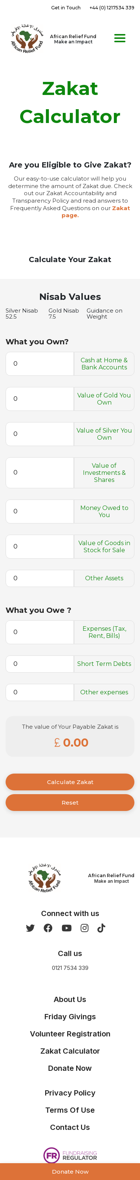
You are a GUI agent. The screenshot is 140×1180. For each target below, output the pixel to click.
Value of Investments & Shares (104, 472)
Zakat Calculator (70, 1051)
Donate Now (70, 1171)
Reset (70, 802)
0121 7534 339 (70, 967)
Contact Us (70, 1127)
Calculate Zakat (70, 782)
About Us (70, 999)
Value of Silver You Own (104, 434)
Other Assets (104, 578)
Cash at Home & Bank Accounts (104, 364)
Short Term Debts (104, 663)
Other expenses (104, 692)
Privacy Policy (70, 1092)
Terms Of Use (70, 1110)
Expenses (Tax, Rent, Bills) (104, 632)
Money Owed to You (104, 511)
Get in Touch (66, 7)
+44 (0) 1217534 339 (112, 7)
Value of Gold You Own (104, 399)
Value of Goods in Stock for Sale (104, 547)
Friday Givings (70, 1016)
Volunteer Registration (70, 1033)
